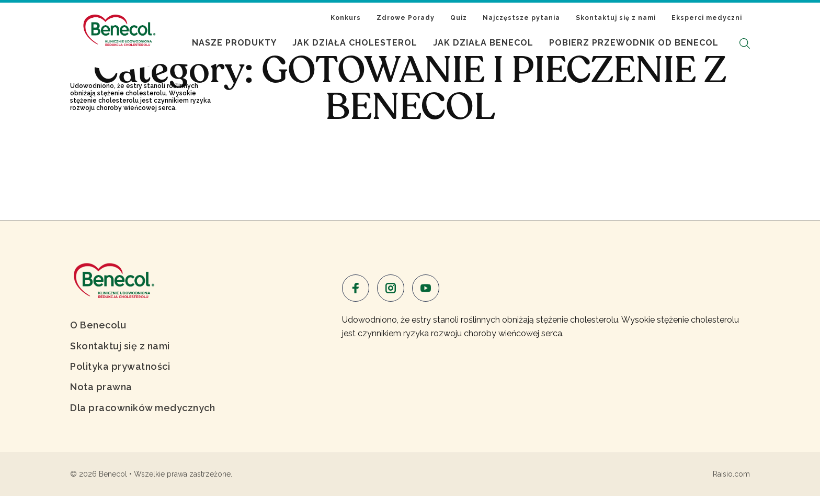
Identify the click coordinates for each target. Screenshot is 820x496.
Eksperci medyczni (706, 17)
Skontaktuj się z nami (616, 17)
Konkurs (346, 17)
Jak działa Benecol (483, 43)
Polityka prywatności (120, 366)
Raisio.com (731, 474)
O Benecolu (98, 324)
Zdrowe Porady (406, 17)
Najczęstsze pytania (521, 17)
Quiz (458, 17)
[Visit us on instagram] (390, 288)
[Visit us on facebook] (355, 288)
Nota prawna (101, 386)
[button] (745, 43)
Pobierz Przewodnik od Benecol (634, 43)
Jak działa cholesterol (354, 43)
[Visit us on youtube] (425, 288)
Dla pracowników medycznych (142, 407)
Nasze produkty (234, 43)
